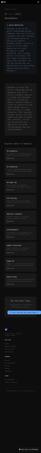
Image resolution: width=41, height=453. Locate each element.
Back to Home (10, 9)
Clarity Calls (9, 349)
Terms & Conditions (11, 382)
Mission (7, 360)
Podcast (7, 368)
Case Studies (9, 352)
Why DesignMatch (10, 363)
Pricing (7, 365)
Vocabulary (8, 371)
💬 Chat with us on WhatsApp (28, 449)
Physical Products (11, 346)
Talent (7, 343)
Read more (10, 158)
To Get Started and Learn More (24, 312)
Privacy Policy (9, 379)
